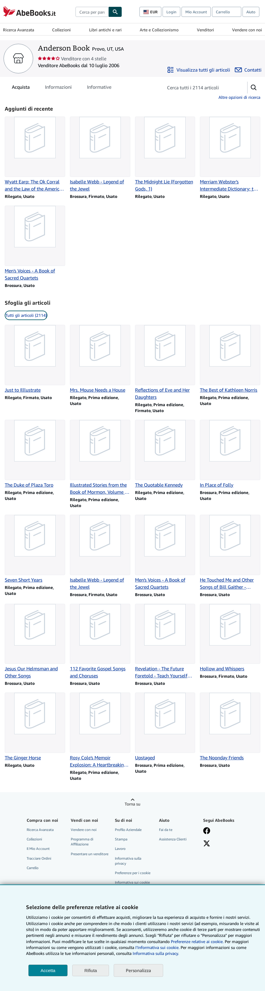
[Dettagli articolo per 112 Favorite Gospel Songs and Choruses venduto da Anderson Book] (100, 642)
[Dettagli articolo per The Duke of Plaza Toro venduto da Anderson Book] (35, 454)
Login (171, 11)
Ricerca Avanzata (18, 29)
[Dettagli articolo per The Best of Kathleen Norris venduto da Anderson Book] (230, 359)
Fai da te (165, 829)
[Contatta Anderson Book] (248, 69)
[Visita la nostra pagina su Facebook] (206, 831)
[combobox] (92, 12)
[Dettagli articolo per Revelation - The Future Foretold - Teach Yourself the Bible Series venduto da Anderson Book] (165, 642)
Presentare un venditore (89, 854)
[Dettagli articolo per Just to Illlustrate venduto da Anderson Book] (35, 359)
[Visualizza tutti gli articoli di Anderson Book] (198, 69)
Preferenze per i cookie (132, 873)
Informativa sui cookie (132, 882)
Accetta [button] (48, 970)
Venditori (205, 29)
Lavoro (120, 848)
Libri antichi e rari (105, 29)
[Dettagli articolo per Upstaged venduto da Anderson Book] (165, 727)
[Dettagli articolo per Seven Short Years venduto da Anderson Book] (35, 549)
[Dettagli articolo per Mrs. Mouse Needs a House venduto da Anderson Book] (100, 359)
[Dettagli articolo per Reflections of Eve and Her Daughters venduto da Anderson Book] (165, 363)
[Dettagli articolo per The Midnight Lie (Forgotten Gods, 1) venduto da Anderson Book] (165, 154)
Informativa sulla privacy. (156, 953)
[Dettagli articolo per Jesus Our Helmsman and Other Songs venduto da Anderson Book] (35, 642)
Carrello (32, 868)
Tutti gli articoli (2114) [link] (26, 315)
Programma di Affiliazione (82, 841)
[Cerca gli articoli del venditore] (199, 87)
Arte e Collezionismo (159, 29)
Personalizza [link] (138, 970)
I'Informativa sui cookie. (157, 947)
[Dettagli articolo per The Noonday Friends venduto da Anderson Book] (230, 727)
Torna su (132, 803)
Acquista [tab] (21, 88)
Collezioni (61, 29)
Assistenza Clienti (173, 839)
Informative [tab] (99, 88)
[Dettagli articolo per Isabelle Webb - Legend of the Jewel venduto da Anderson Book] (100, 154)
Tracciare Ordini (39, 858)
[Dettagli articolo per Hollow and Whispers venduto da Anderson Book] (230, 638)
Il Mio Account (38, 848)
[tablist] (61, 87)
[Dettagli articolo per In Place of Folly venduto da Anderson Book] (230, 454)
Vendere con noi (247, 29)
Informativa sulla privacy (128, 861)
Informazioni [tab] (58, 88)
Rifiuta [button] (90, 970)
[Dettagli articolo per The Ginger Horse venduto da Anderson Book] (35, 727)
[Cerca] (115, 12)
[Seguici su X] (206, 844)
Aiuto (251, 11)
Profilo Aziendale (128, 829)
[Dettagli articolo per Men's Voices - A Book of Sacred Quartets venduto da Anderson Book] (35, 243)
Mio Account (196, 11)
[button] (253, 87)
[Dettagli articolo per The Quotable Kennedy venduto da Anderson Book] (165, 454)
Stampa (121, 839)
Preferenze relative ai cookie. (197, 941)
